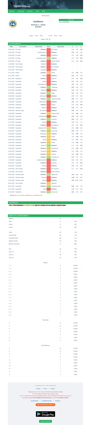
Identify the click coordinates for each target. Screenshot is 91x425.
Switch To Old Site (45, 421)
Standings (21, 11)
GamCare (57, 400)
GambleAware (34, 400)
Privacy (38, 388)
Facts (37, 11)
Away (41, 35)
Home (36, 35)
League (31, 35)
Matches (12, 11)
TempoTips (45, 15)
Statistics (30, 11)
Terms (45, 388)
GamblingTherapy (47, 400)
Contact (53, 388)
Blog (43, 11)
